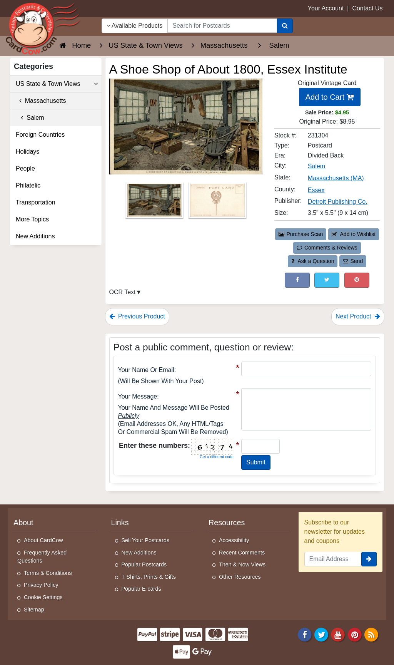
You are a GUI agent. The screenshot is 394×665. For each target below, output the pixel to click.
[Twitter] (321, 634)
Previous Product (137, 316)
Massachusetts (41, 100)
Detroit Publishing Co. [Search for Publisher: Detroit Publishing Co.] (337, 201)
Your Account (326, 8)
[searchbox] (222, 25)
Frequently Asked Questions (42, 556)
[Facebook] (305, 634)
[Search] (285, 25)
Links (120, 522)
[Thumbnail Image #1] (155, 202)
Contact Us (367, 8)
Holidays (27, 151)
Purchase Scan (301, 234)
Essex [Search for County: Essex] (316, 190)
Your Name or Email (146, 370)
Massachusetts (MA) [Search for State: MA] (336, 178)
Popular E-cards (141, 589)
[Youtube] (338, 634)
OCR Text (122, 292)
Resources (227, 522)
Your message (137, 396)
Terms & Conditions (48, 573)
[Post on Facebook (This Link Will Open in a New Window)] (297, 280)
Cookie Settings (43, 597)
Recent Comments (242, 552)
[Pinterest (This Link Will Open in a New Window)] (356, 280)
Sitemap (34, 609)
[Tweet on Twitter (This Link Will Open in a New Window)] (326, 280)
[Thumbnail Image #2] (217, 202)
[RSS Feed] (371, 634)
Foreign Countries (40, 134)
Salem (30, 117)
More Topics (32, 219)
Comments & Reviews (327, 248)
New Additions (35, 236)
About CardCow (43, 540)
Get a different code (217, 457)
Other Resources (240, 577)
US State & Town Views (57, 84)
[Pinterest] (355, 634)
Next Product (358, 316)
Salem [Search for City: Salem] (316, 166)
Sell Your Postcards (146, 540)
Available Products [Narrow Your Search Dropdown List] (135, 25)
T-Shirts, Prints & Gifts (149, 577)
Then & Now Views (242, 564)
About (23, 522)
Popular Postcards (144, 564)
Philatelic (28, 185)
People (25, 168)
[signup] (369, 559)
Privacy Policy (41, 585)
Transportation (35, 202)
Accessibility (234, 540)
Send (353, 261)
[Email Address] (333, 559)
